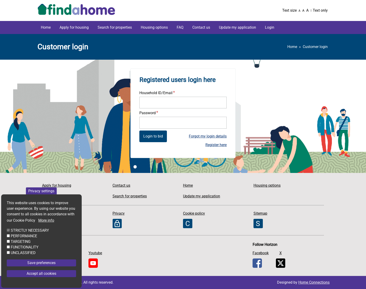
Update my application (237, 27)
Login (269, 27)
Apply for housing (74, 27)
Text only (320, 10)
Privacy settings (41, 197)
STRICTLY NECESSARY (30, 237)
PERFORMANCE (24, 242)
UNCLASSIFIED (23, 259)
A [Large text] (307, 10)
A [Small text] (299, 10)
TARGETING (21, 248)
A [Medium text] (303, 10)
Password (147, 113)
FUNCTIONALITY (25, 253)
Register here (216, 145)
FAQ (180, 27)
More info (46, 227)
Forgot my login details (208, 136)
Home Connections (314, 282)
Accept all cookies (41, 280)
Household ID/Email (155, 93)
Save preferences (41, 269)
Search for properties (115, 27)
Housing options (154, 27)
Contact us (201, 27)
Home (46, 27)
